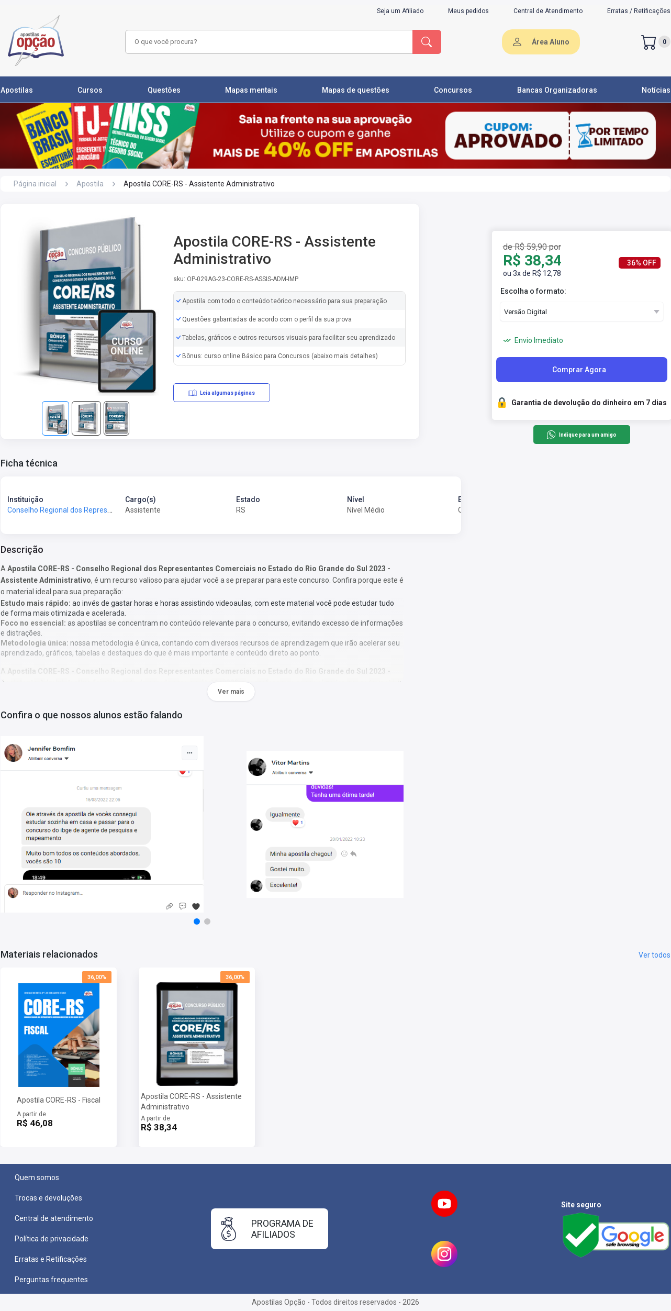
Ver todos (654, 955)
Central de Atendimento (548, 11)
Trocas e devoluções (48, 1198)
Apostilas (17, 90)
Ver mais (231, 691)
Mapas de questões (355, 90)
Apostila (90, 184)
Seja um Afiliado (400, 11)
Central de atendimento (54, 1218)
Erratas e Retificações (51, 1259)
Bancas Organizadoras (557, 90)
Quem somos (37, 1177)
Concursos (453, 90)
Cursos (90, 90)
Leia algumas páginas (221, 392)
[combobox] (267, 41)
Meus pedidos (468, 11)
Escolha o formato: (533, 291)
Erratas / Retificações (638, 11)
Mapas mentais (251, 90)
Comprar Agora (579, 369)
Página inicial (35, 184)
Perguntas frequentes (51, 1279)
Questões (164, 90)
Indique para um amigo (581, 434)
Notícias (656, 90)
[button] (197, 921)
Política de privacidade (51, 1239)
